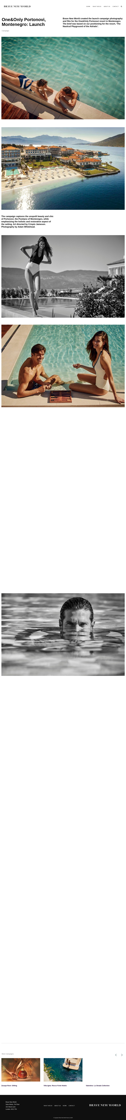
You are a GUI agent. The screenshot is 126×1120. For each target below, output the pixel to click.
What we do (97, 6)
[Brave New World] (17, 6)
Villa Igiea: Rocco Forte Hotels (55, 1086)
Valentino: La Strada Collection (98, 1086)
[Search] (121, 6)
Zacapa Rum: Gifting (9, 1086)
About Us (107, 6)
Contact (116, 6)
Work (88, 6)
